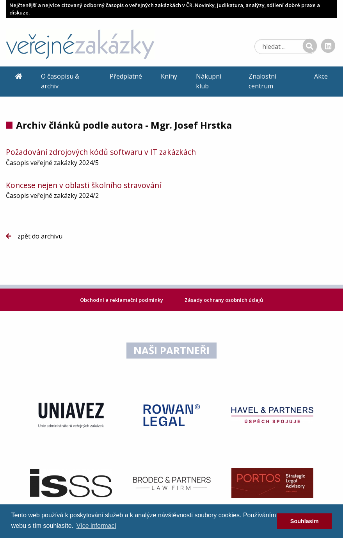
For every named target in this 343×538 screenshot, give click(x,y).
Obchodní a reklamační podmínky (122, 299)
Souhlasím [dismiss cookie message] (304, 521)
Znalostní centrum (262, 81)
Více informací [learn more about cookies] (96, 525)
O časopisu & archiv (60, 81)
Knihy (169, 76)
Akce (321, 76)
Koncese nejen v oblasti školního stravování (83, 185)
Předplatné (126, 76)
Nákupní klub (208, 81)
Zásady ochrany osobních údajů (224, 299)
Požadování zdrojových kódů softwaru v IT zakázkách (101, 152)
